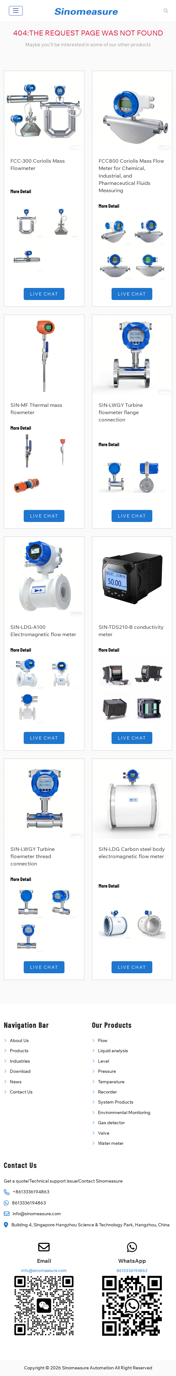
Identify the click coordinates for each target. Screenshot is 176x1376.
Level (103, 1061)
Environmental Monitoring (124, 1112)
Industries (20, 1061)
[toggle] (16, 11)
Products (19, 1050)
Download (20, 1071)
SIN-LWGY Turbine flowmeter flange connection (121, 412)
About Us (19, 1040)
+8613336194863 (31, 1192)
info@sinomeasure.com (37, 1213)
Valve (103, 1133)
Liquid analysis (113, 1050)
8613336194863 (29, 1203)
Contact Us (21, 1092)
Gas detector (111, 1122)
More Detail (20, 191)
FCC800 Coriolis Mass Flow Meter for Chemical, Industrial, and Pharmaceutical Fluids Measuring (131, 175)
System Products (115, 1102)
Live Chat (44, 294)
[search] (165, 10)
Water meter (111, 1143)
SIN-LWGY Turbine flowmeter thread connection (32, 856)
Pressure (107, 1071)
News (15, 1082)
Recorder (107, 1092)
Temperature (111, 1082)
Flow (102, 1040)
